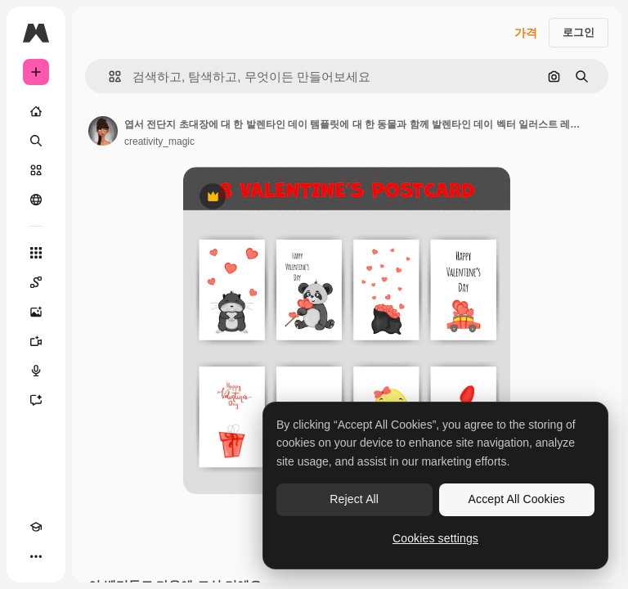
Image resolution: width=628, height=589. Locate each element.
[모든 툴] (36, 253)
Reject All (354, 499)
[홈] (36, 111)
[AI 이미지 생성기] (36, 312)
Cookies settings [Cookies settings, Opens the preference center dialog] (435, 538)
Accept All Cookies (517, 499)
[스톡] (36, 170)
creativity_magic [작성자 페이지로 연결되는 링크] (159, 141)
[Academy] (36, 527)
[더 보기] (36, 556)
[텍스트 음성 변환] (36, 370)
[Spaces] (36, 282)
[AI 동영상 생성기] (36, 341)
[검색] (36, 141)
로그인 (578, 32)
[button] (108, 76)
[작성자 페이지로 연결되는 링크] (103, 131)
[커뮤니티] (36, 200)
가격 (525, 32)
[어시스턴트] (36, 400)
